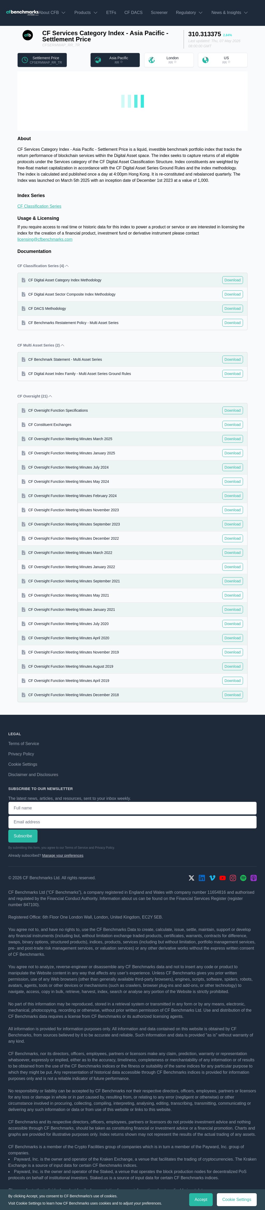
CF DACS (133, 12)
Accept (201, 1199)
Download (233, 280)
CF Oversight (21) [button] (35, 396)
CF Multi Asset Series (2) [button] (41, 345)
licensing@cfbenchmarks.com (44, 239)
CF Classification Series (39, 206)
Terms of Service (23, 743)
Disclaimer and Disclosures (33, 774)
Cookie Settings (22, 764)
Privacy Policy (21, 754)
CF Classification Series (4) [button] (43, 265)
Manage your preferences (63, 855)
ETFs (111, 12)
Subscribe (23, 836)
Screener (159, 12)
